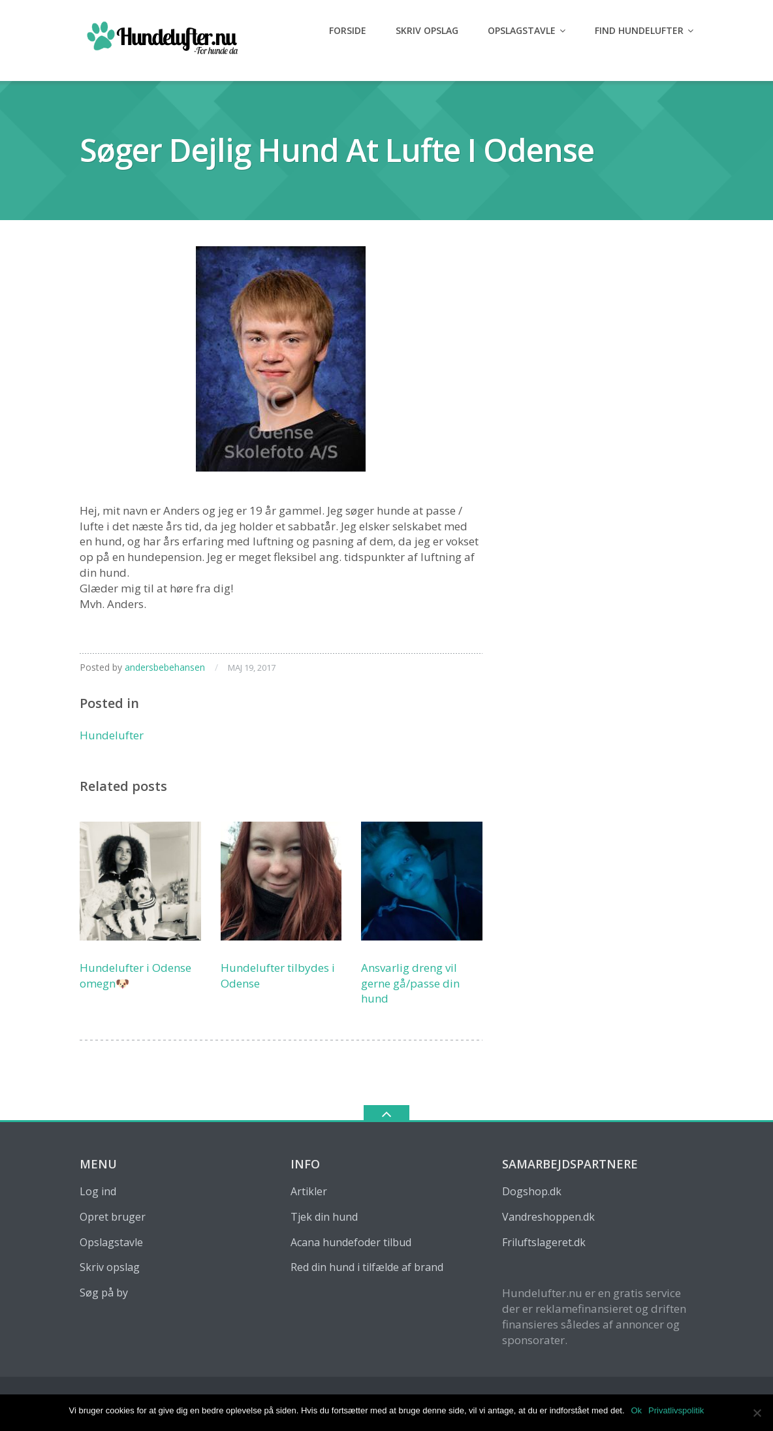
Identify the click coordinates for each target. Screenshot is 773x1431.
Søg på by (104, 1292)
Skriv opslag (427, 30)
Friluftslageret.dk (544, 1242)
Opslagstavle (522, 30)
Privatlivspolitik (676, 1410)
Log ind (98, 1191)
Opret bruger (113, 1217)
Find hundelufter (639, 30)
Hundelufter (112, 735)
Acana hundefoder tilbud (351, 1242)
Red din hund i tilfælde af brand (367, 1267)
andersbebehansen (165, 667)
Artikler (309, 1191)
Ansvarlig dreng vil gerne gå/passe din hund (410, 983)
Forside (347, 30)
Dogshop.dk (531, 1191)
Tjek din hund (324, 1217)
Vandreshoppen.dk (548, 1217)
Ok (636, 1410)
